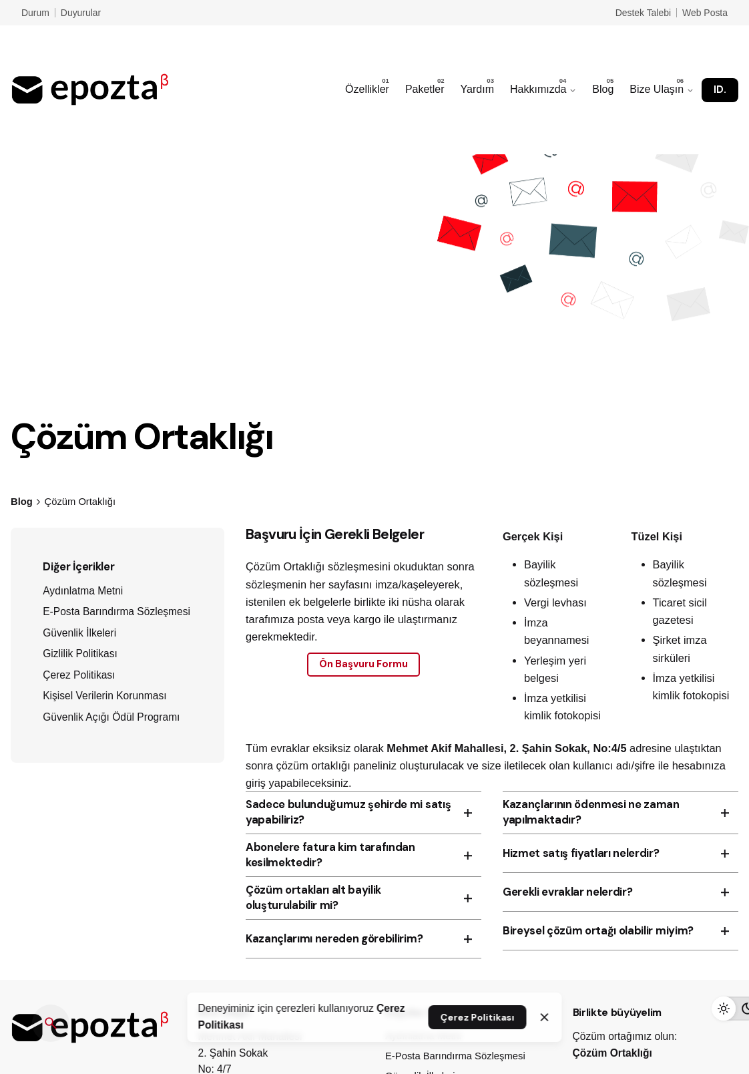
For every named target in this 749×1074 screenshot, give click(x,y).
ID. (720, 89)
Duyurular (81, 12)
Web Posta (705, 12)
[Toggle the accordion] (468, 812)
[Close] (544, 1017)
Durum (35, 12)
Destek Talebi (643, 12)
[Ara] (50, 1023)
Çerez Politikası (477, 1017)
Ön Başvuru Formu (363, 664)
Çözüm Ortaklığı (612, 1053)
